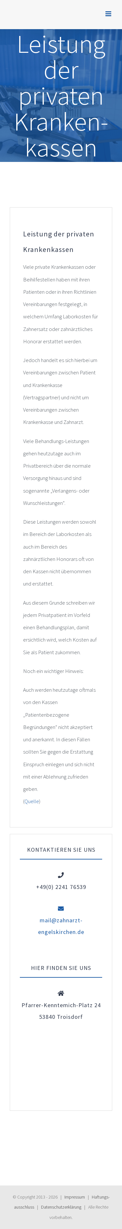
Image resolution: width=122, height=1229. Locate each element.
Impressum (74, 1197)
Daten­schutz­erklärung (61, 1207)
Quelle (31, 801)
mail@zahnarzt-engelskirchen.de (61, 920)
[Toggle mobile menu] (108, 13)
